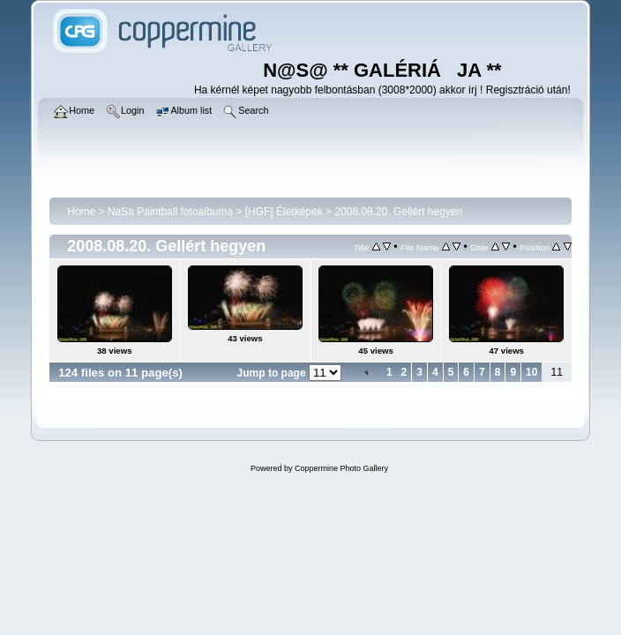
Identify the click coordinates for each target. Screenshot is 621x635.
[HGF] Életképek (284, 211)
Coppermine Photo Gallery (341, 468)
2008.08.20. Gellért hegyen (398, 211)
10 (531, 372)
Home (81, 211)
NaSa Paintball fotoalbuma (170, 211)
